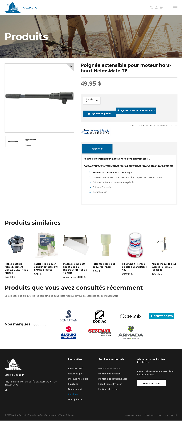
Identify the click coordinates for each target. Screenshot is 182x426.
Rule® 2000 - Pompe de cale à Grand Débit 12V (134, 272)
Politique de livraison (109, 379)
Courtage (73, 389)
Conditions (147, 420)
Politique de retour (108, 394)
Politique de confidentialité (112, 384)
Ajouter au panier (100, 121)
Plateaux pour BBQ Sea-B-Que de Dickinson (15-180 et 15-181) (75, 274)
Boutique (73, 399)
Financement (75, 394)
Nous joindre (75, 404)
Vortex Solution (68, 420)
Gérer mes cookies (130, 420)
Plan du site (161, 420)
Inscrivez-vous (151, 388)
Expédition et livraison (110, 389)
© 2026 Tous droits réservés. (27, 420)
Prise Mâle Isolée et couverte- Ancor (104, 271)
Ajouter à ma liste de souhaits (140, 121)
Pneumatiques (75, 379)
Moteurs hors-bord (78, 384)
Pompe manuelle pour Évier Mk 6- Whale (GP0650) (163, 272)
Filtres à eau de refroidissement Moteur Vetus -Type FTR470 (16, 274)
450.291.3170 (30, 7)
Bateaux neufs (76, 373)
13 (91, 111)
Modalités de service (109, 373)
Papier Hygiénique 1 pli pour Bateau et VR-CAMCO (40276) (46, 272)
